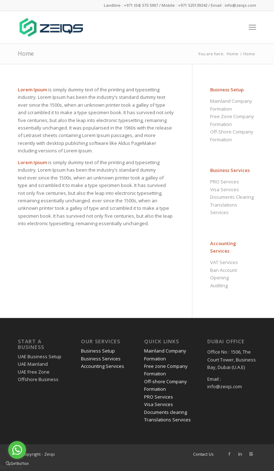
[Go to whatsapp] (17, 450)
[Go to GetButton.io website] (17, 463)
